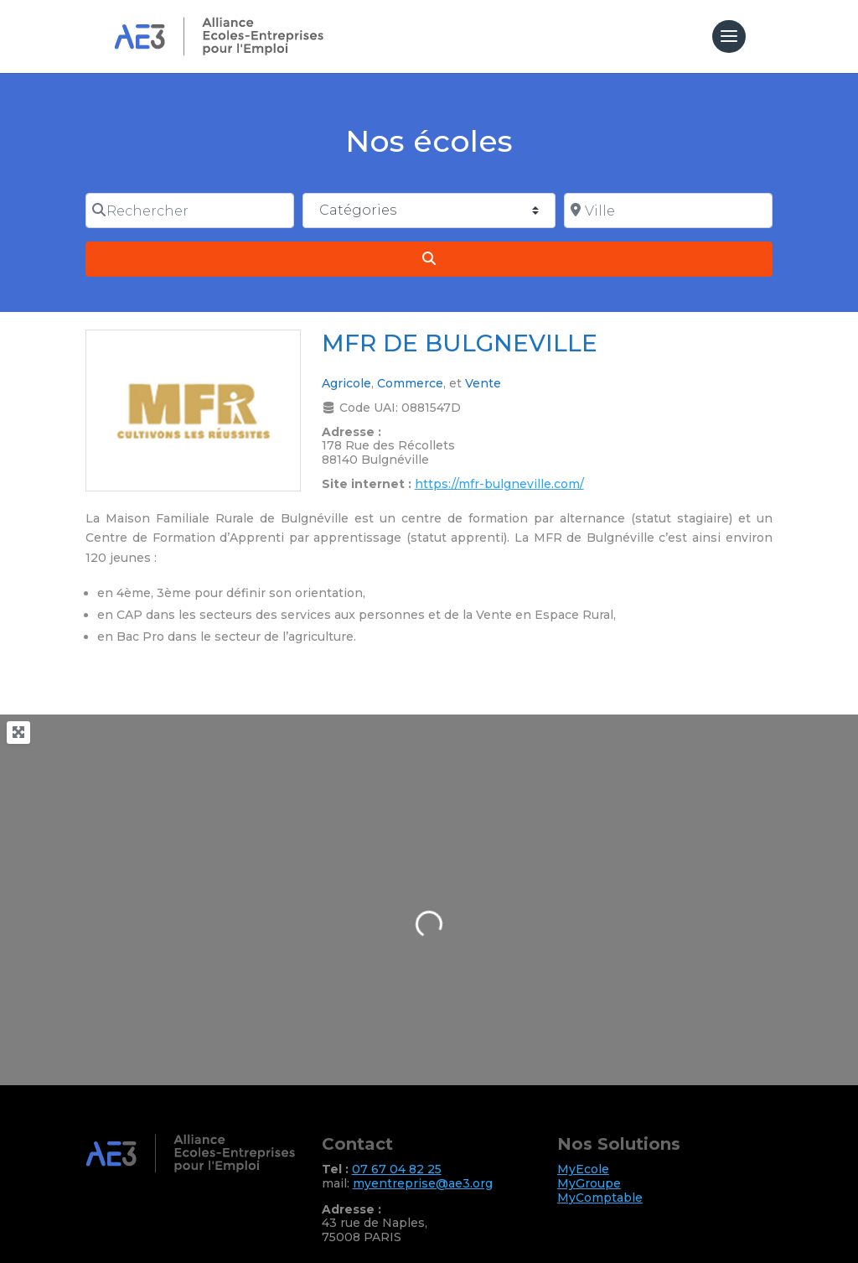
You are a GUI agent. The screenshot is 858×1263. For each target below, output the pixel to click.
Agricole (346, 383)
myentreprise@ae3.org (423, 1183)
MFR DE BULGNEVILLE (459, 343)
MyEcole (583, 1169)
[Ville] (668, 210)
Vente (483, 383)
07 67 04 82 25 (397, 1169)
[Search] (428, 259)
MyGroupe (589, 1183)
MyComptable (600, 1197)
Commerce (410, 383)
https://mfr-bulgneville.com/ (499, 483)
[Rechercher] (189, 210)
